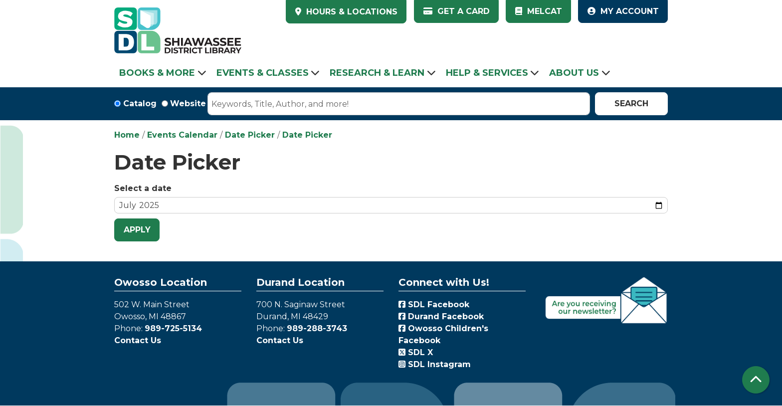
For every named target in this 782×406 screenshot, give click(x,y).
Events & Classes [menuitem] (262, 72)
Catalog (140, 103)
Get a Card (456, 11)
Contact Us (137, 340)
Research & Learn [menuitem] (377, 72)
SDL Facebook (433, 304)
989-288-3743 (317, 328)
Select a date (143, 188)
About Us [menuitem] (574, 72)
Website (188, 103)
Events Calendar (182, 135)
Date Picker (250, 135)
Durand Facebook (441, 316)
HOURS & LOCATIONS (350, 11)
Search (631, 103)
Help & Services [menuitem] (487, 72)
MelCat (538, 11)
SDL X (415, 352)
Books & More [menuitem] (157, 72)
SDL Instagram (434, 364)
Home (127, 135)
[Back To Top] (756, 380)
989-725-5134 (173, 328)
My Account (623, 11)
